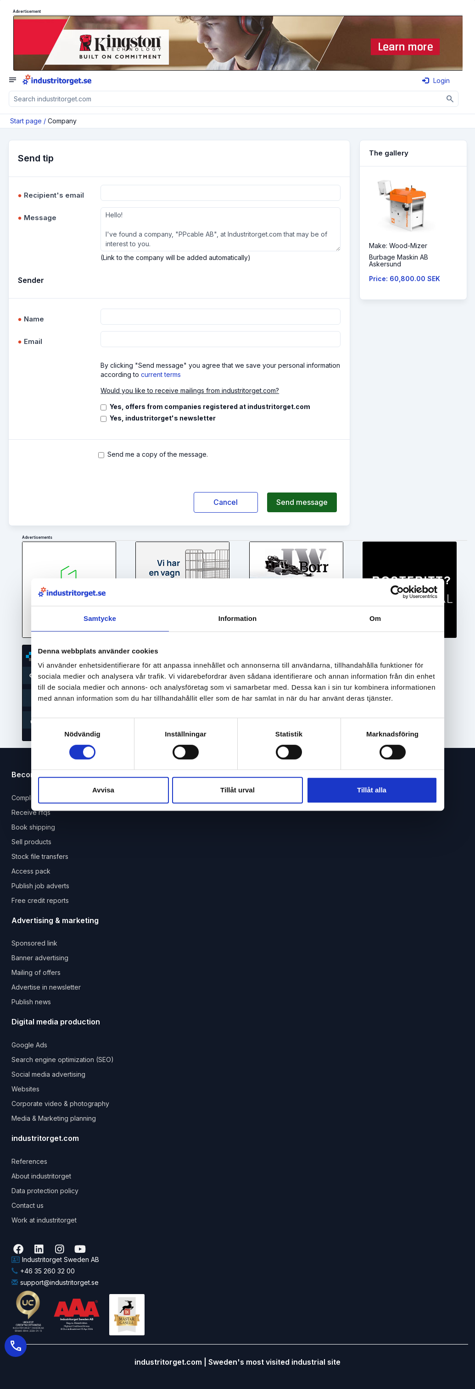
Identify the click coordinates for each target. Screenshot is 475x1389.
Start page (26, 121)
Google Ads (29, 1045)
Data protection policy (44, 1191)
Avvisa (103, 790)
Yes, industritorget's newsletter (163, 418)
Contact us (27, 1205)
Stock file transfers (39, 856)
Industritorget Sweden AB (55, 1259)
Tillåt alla (371, 790)
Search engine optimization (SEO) (62, 1059)
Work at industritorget (44, 1220)
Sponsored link (34, 943)
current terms (161, 374)
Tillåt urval (237, 790)
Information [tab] (237, 618)
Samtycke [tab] (100, 618)
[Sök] (450, 99)
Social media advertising (48, 1074)
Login (436, 80)
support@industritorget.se (55, 1282)
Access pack (30, 871)
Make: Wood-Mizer (398, 245)
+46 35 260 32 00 (43, 1271)
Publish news (31, 1002)
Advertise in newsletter (46, 987)
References (29, 1161)
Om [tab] (375, 618)
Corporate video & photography (60, 1103)
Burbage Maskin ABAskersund (398, 260)
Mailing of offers (36, 972)
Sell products (31, 842)
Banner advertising (39, 958)
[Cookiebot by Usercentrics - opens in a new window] (397, 592)
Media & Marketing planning (53, 1118)
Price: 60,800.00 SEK (404, 278)
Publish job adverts (40, 886)
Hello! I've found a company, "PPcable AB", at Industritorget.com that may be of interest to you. (220, 229)
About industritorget (41, 1176)
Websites (25, 1089)
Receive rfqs (30, 812)
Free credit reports (40, 900)
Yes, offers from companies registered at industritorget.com (210, 406)
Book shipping (33, 827)
